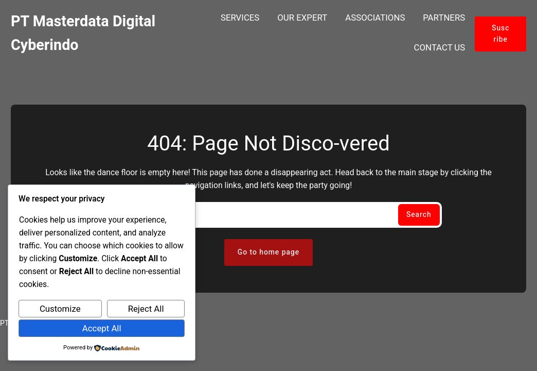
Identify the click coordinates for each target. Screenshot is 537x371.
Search (419, 215)
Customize (60, 308)
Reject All (146, 308)
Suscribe (500, 34)
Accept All (101, 328)
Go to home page (268, 252)
